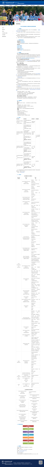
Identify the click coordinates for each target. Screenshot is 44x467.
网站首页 (5, 5)
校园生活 (27, 5)
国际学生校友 (33, 5)
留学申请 (16, 5)
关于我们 (10, 5)
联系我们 (38, 5)
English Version (6, 0)
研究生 (3, 31)
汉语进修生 (3, 34)
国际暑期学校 (4, 36)
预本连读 (3, 29)
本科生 (3, 27)
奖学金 (22, 5)
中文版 (3, 0)
